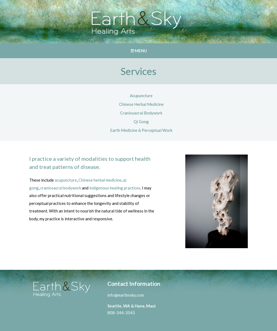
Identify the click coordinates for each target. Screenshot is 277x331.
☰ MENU (138, 50)
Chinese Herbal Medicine (141, 104)
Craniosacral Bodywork (141, 112)
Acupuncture (141, 95)
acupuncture (66, 180)
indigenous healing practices (114, 187)
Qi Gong (141, 121)
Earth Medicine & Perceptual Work (141, 130)
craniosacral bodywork (60, 187)
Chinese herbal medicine (99, 180)
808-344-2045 (121, 312)
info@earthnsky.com (125, 295)
